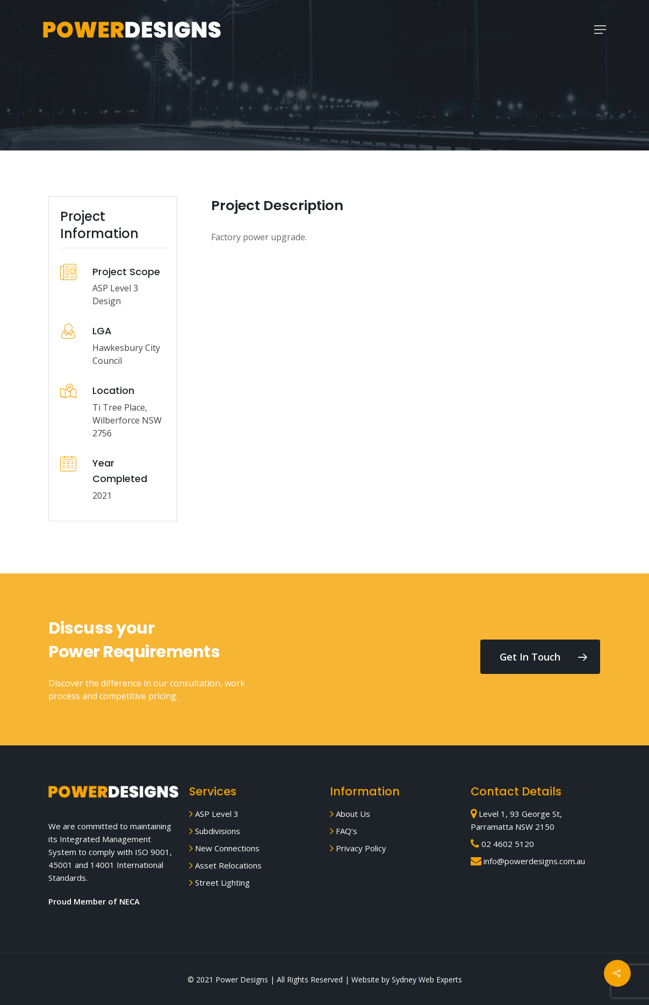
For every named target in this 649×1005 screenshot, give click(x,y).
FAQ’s (343, 830)
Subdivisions (214, 830)
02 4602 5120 (502, 843)
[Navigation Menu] (600, 29)
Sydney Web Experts (427, 979)
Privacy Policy (358, 848)
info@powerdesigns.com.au (528, 861)
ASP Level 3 (214, 813)
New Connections (224, 848)
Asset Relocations (225, 865)
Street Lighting (219, 882)
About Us (350, 813)
